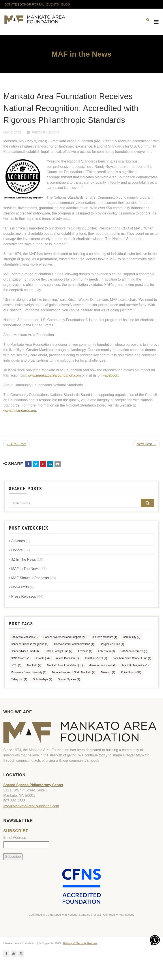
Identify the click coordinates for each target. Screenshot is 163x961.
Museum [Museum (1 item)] (108, 672)
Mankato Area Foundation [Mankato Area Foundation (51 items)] (65, 665)
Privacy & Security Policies (80, 943)
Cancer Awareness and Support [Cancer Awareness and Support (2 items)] (64, 637)
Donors (17, 550)
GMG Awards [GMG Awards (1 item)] (20, 658)
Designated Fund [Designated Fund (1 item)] (112, 644)
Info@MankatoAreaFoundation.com (31, 806)
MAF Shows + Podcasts (30, 578)
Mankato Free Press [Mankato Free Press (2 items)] (102, 665)
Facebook (110, 375)
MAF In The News (25, 569)
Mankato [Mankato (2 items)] (34, 665)
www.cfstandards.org (19, 410)
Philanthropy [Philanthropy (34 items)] (131, 672)
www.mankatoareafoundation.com (54, 375)
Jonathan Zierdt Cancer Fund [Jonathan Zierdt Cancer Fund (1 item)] (132, 658)
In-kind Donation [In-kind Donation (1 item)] (67, 658)
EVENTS (52, 4)
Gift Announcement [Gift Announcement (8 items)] (134, 651)
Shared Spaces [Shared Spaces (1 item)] (69, 679)
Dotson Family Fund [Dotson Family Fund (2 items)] (58, 651)
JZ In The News (23, 559)
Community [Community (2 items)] (131, 637)
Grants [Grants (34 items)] (43, 658)
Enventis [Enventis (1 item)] (85, 651)
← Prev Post (16, 444)
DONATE (11, 4)
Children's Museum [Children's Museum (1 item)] (103, 637)
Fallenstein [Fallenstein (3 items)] (106, 651)
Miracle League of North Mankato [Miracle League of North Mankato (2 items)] (73, 672)
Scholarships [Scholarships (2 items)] (42, 679)
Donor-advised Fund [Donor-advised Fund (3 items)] (25, 651)
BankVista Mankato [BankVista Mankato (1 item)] (24, 637)
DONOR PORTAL (32, 4)
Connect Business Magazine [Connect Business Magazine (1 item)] (29, 644)
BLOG (65, 4)
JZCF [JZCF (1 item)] (16, 665)
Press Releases (45, 132)
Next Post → (146, 444)
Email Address (14, 837)
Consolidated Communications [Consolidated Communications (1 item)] (74, 644)
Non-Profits (20, 587)
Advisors (18, 541)
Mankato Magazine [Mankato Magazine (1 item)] (135, 665)
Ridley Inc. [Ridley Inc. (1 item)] (19, 679)
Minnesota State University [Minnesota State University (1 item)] (28, 672)
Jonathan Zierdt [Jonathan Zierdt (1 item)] (96, 658)
